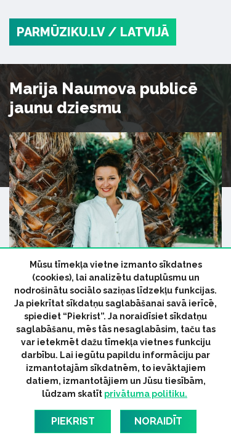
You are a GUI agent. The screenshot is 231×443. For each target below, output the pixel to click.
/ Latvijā (138, 32)
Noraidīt (158, 421)
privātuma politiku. (145, 394)
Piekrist (73, 421)
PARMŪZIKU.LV (61, 32)
